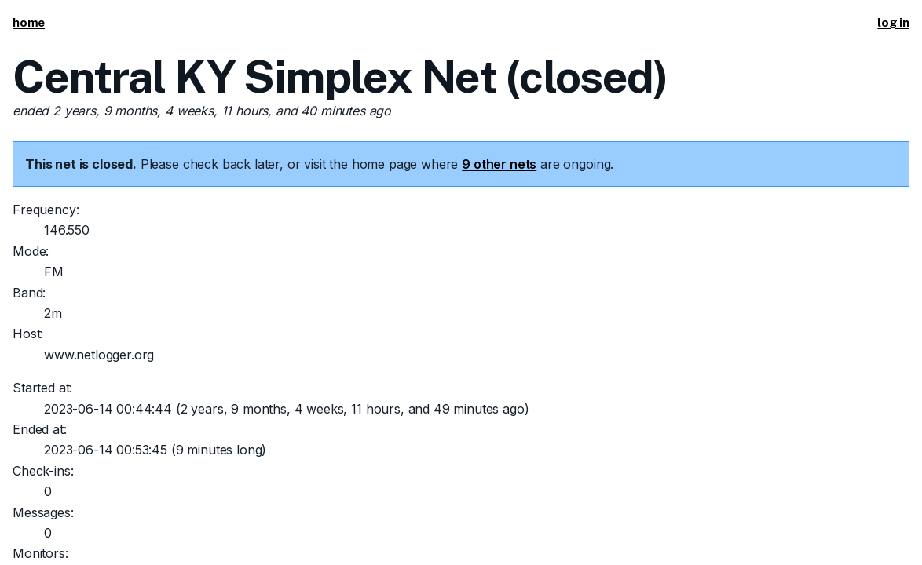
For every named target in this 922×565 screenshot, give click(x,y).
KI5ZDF (108, 499)
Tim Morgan (165, 499)
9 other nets (499, 164)
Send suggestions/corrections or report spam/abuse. (674, 499)
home (29, 22)
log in (893, 22)
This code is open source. (271, 499)
